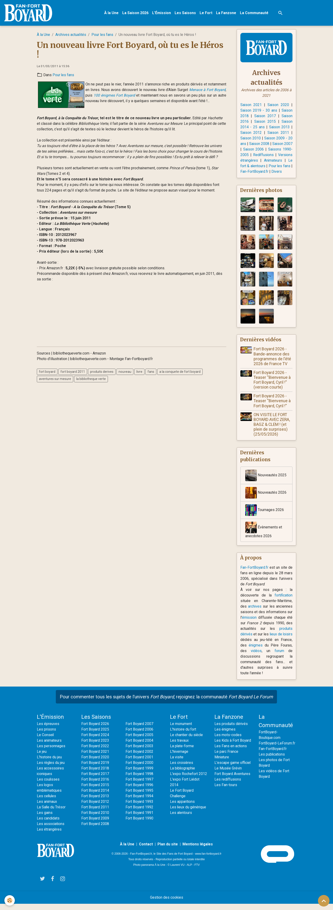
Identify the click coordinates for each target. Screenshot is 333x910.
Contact (146, 850)
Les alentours (181, 819)
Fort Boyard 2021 (95, 758)
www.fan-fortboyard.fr (208, 860)
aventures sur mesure (55, 379)
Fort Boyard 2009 (95, 824)
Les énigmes (225, 735)
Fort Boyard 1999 (140, 774)
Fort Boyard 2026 (95, 730)
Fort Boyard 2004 (140, 746)
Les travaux (179, 746)
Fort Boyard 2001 (140, 763)
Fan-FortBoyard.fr (254, 573)
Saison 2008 (264, 144)
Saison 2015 (265, 121)
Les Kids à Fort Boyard (232, 746)
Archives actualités (70, 35)
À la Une (111, 13)
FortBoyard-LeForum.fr (277, 749)
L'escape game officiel (232, 769)
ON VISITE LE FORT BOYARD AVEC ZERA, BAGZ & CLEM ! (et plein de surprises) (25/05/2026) (272, 430)
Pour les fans (102, 35)
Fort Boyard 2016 (95, 785)
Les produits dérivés (231, 730)
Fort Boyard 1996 (140, 791)
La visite (177, 763)
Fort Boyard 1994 (140, 802)
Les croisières (182, 769)
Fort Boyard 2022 (95, 752)
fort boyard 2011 (72, 372)
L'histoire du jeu (49, 763)
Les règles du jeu (51, 769)
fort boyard (47, 372)
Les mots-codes (228, 741)
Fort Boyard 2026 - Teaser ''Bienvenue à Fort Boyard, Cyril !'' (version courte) (272, 385)
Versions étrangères (261, 160)
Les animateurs (49, 746)
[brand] (29, 13)
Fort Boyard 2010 (95, 819)
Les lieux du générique (188, 813)
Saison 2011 (278, 133)
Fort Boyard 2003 (140, 752)
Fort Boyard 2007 (140, 730)
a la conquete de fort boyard (180, 372)
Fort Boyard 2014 (95, 796)
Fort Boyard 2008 (95, 830)
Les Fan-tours (225, 791)
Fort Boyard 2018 (95, 774)
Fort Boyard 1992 (140, 813)
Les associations (51, 830)
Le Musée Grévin (228, 774)
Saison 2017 (265, 116)
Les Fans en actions (230, 752)
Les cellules (47, 802)
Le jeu (42, 758)
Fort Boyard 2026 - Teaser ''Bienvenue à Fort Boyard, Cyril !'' (272, 407)
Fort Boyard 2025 (95, 735)
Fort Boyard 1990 (140, 824)
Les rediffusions (228, 785)
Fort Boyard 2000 (140, 769)
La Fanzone (226, 13)
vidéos (265, 657)
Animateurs (249, 166)
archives (255, 612)
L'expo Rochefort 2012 (188, 780)
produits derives (101, 372)
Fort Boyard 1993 (140, 808)
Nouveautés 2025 (265, 481)
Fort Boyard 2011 (95, 813)
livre (139, 372)
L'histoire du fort (183, 735)
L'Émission (161, 13)
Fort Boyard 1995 (140, 796)
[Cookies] (10, 900)
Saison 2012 (251, 133)
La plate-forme (182, 752)
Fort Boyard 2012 (95, 808)
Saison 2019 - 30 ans (258, 110)
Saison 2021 (251, 105)
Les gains (45, 819)
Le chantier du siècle (187, 741)
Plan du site (167, 850)
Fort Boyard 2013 (95, 802)
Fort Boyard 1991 (140, 819)
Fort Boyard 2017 (95, 780)
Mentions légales (197, 850)
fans (151, 372)
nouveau (125, 372)
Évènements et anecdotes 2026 (263, 536)
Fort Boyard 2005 (140, 741)
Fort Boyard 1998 (140, 780)
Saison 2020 (278, 105)
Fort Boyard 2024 (95, 741)
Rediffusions (277, 155)
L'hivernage (179, 758)
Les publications (272, 760)
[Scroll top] (324, 901)
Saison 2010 (250, 138)
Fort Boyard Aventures (232, 780)
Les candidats (48, 824)
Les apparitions (182, 808)
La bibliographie (183, 774)
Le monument (181, 730)
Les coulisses (48, 785)
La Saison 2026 (136, 13)
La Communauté (254, 13)
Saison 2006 (264, 149)
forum (282, 657)
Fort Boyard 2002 (140, 758)
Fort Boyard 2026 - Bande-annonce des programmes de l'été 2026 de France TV (272, 362)
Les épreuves (48, 730)
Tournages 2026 (264, 516)
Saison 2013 (279, 127)
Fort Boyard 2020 (95, 763)
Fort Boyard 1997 (140, 785)
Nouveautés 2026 (265, 499)
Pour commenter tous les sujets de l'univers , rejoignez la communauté (166, 703)
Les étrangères (49, 835)
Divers (269, 177)
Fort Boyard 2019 (95, 769)
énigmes (269, 651)
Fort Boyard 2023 (95, 746)
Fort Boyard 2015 (95, 791)
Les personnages (51, 752)
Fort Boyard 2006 (140, 735)
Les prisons (46, 735)
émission (249, 623)
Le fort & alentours (277, 166)
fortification (283, 601)
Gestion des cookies (166, 903)
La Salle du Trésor (51, 813)
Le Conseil (45, 741)
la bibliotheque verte (91, 379)
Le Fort (206, 13)
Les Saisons (185, 13)
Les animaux (47, 808)
